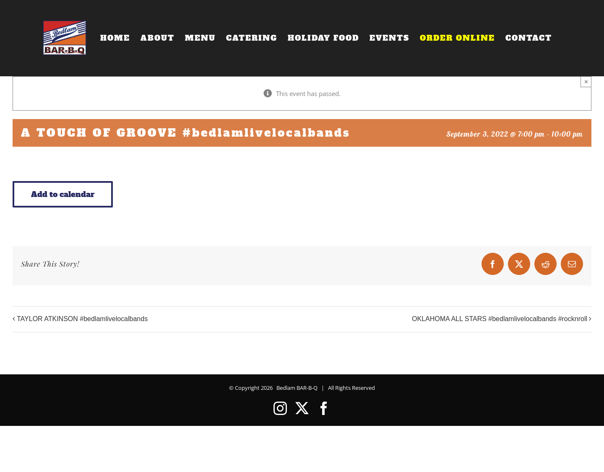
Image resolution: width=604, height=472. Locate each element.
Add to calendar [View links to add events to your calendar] (62, 194)
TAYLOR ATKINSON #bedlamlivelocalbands (82, 318)
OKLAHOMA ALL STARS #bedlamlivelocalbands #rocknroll (499, 318)
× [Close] (586, 81)
